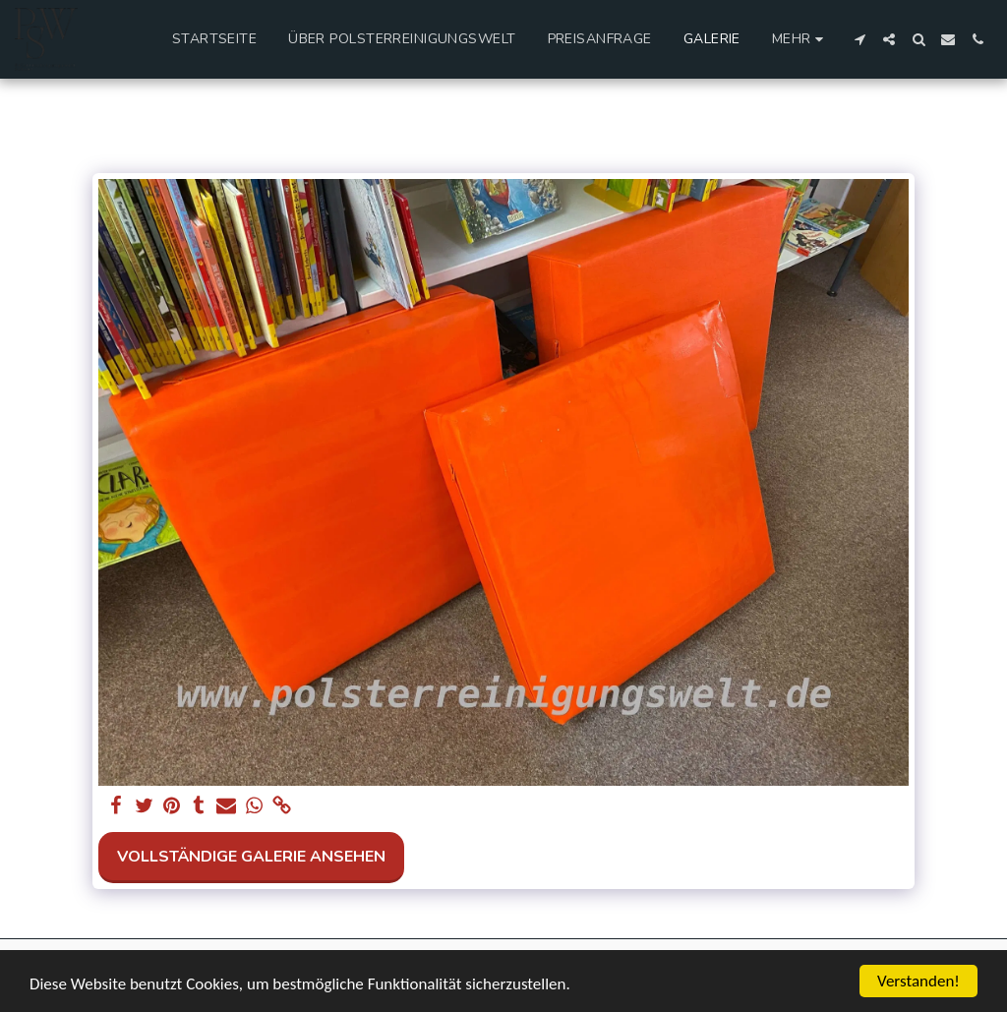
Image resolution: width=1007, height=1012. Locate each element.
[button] (859, 39)
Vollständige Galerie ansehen (251, 856)
